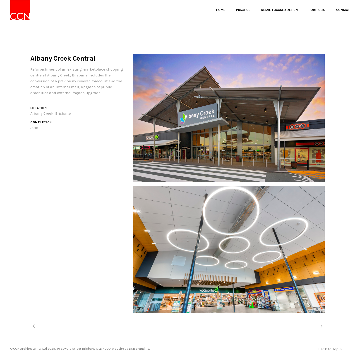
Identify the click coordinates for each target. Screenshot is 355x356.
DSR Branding (139, 349)
